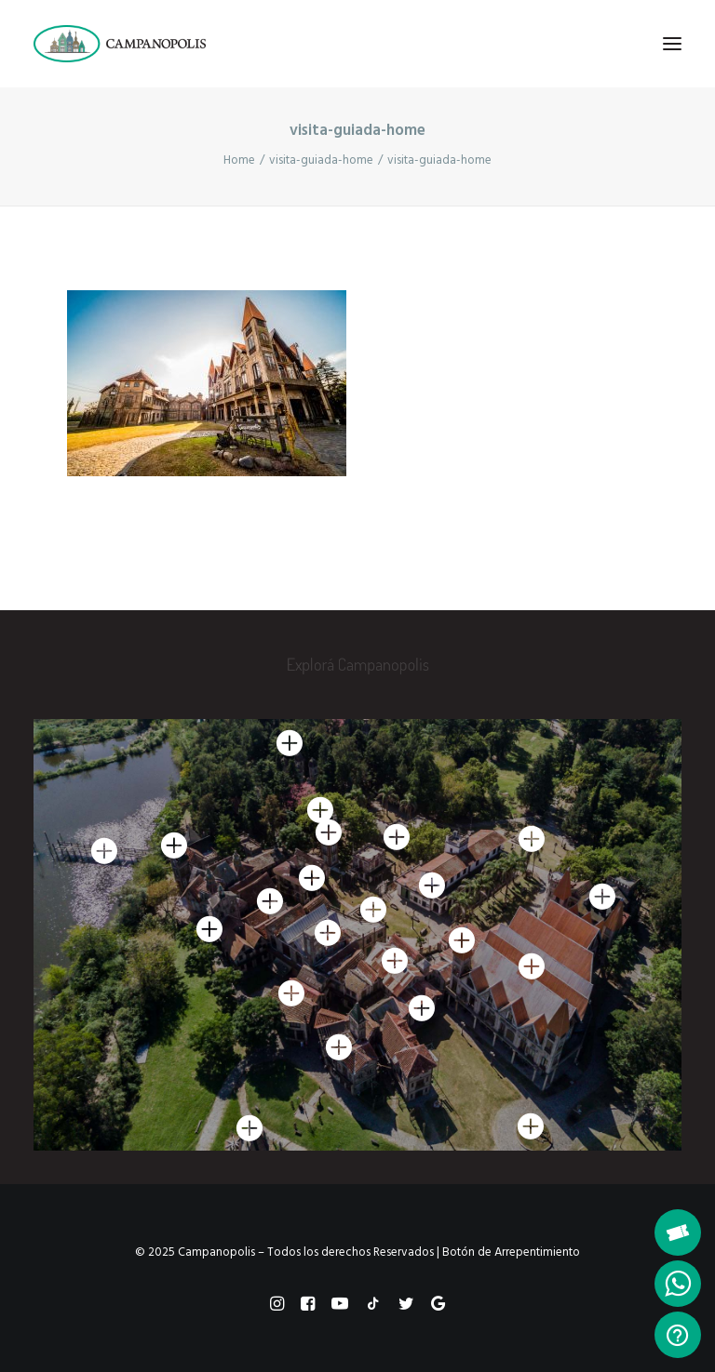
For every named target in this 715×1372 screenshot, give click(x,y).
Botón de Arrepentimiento (511, 1252)
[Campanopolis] (142, 43)
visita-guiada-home (321, 160)
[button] (672, 43)
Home (239, 160)
